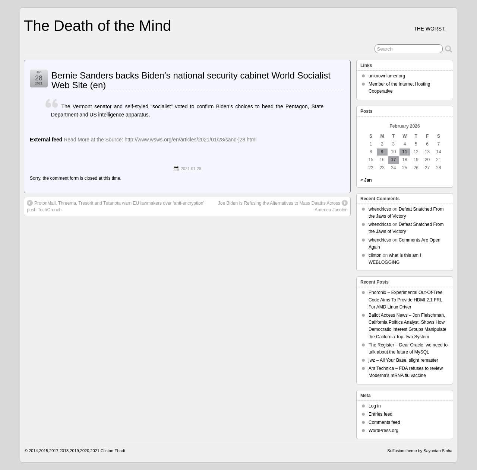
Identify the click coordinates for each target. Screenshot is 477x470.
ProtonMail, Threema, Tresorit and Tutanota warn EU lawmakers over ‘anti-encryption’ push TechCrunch (115, 206)
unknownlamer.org (387, 76)
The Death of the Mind (97, 25)
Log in (375, 406)
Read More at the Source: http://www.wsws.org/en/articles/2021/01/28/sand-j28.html (160, 140)
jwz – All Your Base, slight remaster (403, 360)
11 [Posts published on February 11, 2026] (404, 151)
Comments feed (384, 422)
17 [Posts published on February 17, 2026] (393, 159)
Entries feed (380, 414)
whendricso (380, 209)
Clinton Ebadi (113, 450)
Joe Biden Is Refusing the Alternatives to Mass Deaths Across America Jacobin (283, 206)
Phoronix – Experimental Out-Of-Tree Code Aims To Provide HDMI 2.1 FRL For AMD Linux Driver (405, 299)
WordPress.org (383, 430)
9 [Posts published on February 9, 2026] (382, 151)
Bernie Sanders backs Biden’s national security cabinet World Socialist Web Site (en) (191, 80)
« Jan (366, 180)
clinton (375, 255)
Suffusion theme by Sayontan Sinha (419, 450)
